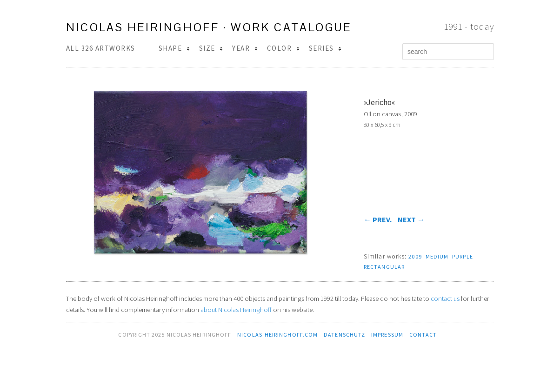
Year (244, 48)
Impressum (387, 334)
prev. (378, 219)
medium (437, 256)
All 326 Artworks (100, 48)
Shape (174, 48)
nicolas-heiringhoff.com (277, 334)
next (411, 219)
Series (325, 48)
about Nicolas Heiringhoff (236, 309)
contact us (445, 298)
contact (423, 334)
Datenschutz (344, 334)
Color (283, 48)
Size (211, 48)
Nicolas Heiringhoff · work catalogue (209, 27)
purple (462, 256)
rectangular (384, 266)
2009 (414, 256)
